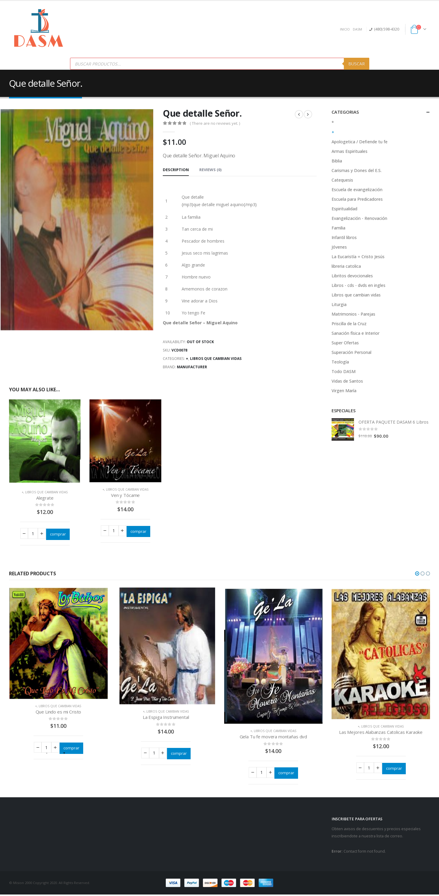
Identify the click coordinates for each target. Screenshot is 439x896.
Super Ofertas (345, 343)
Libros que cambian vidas (215, 358)
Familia (338, 228)
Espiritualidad (344, 209)
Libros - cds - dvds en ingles (358, 285)
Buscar (356, 63)
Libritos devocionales (352, 276)
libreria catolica (346, 266)
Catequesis (342, 180)
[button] (417, 574)
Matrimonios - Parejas (353, 314)
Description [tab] (176, 169)
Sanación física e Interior (355, 333)
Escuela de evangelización (357, 189)
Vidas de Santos (347, 381)
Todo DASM (344, 371)
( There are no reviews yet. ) (215, 123)
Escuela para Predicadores (357, 199)
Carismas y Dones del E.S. (357, 170)
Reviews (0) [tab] (210, 169)
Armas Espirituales (349, 151)
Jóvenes (339, 247)
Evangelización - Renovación (359, 218)
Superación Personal (351, 352)
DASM (357, 29)
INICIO (345, 29)
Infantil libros (344, 237)
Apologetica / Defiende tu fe (360, 141)
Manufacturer (192, 366)
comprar (58, 534)
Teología (340, 362)
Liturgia (339, 304)
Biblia (337, 161)
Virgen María (344, 390)
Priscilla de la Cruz (349, 323)
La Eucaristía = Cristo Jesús (358, 256)
